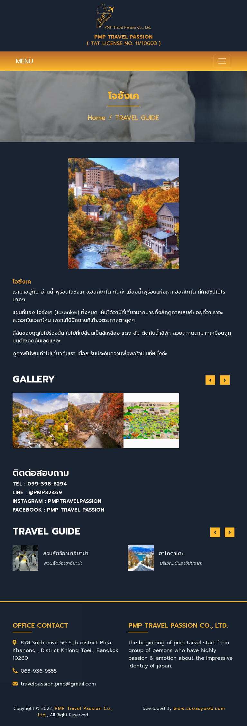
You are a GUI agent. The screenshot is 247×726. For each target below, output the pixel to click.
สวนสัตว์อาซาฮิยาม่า (65, 580)
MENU (24, 61)
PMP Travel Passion (75, 510)
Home (96, 118)
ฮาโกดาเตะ (171, 580)
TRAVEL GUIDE (137, 118)
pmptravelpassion (74, 501)
